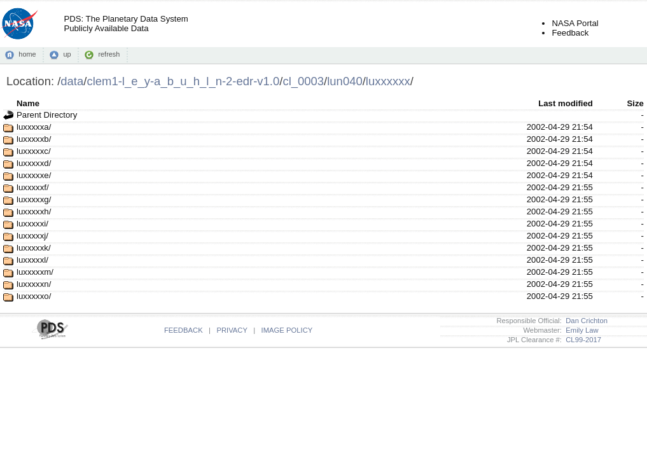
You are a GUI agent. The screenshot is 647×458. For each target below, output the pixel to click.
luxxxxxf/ (33, 187)
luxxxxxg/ (34, 199)
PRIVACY (231, 330)
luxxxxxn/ (34, 284)
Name (28, 103)
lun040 (344, 81)
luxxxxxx (388, 81)
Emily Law (580, 330)
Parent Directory (47, 115)
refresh (109, 54)
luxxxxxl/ (32, 260)
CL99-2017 (581, 340)
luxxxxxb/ (34, 139)
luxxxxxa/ (34, 127)
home (27, 54)
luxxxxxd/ (34, 163)
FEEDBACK (183, 330)
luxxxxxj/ (32, 235)
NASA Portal (575, 23)
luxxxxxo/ (34, 296)
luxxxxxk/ (34, 248)
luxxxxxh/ (34, 211)
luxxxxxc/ (34, 151)
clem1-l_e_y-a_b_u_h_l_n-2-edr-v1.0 (183, 81)
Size (635, 103)
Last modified (565, 103)
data (71, 81)
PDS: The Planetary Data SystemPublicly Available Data (126, 23)
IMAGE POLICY (287, 330)
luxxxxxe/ (34, 175)
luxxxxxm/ (35, 272)
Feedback (570, 33)
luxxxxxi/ (32, 223)
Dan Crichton (585, 320)
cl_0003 (303, 81)
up (67, 54)
